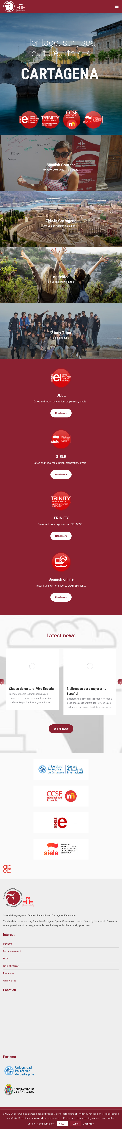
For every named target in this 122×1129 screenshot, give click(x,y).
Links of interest (11, 966)
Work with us (9, 980)
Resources (8, 973)
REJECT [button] (75, 1124)
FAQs (5, 958)
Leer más (88, 1123)
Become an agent (12, 951)
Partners (7, 944)
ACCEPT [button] (62, 1124)
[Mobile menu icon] (117, 6)
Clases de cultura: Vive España (31, 689)
